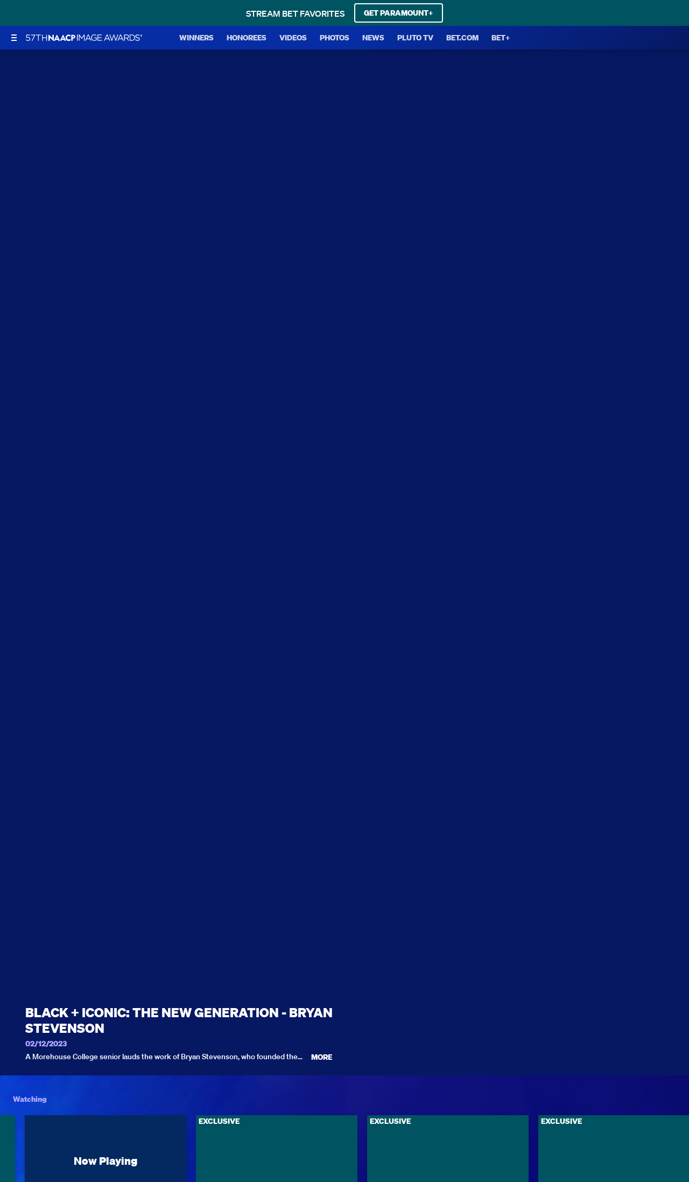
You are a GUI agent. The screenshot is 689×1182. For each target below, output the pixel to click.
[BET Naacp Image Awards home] (84, 37)
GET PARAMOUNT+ (398, 13)
